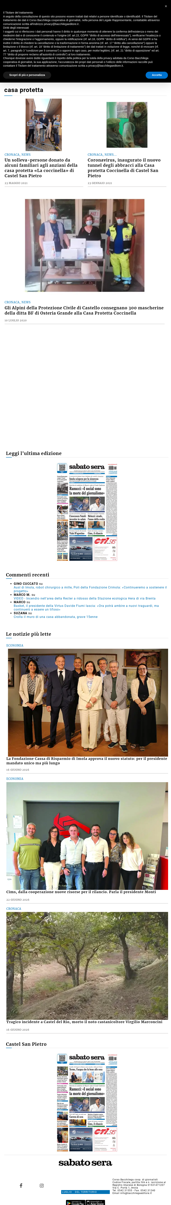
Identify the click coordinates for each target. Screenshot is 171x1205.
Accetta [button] (157, 75)
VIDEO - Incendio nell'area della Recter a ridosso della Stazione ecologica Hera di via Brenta (85, 598)
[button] (166, 6)
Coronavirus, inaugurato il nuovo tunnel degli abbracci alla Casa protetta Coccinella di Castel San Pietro (124, 168)
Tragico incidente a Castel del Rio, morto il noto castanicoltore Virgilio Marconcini (84, 1022)
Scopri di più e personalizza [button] (27, 75)
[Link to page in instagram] (42, 1186)
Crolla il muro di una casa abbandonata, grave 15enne (56, 617)
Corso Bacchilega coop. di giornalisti (135, 1179)
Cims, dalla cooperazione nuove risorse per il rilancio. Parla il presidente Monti (81, 892)
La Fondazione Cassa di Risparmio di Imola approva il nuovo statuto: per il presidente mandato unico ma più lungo (86, 761)
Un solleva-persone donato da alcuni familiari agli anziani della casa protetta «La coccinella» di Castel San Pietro (41, 168)
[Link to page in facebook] (21, 1186)
